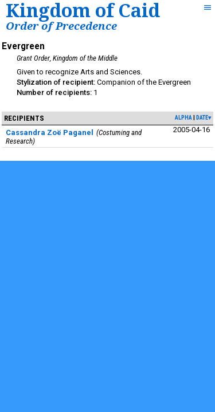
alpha (183, 117)
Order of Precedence (61, 25)
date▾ (203, 117)
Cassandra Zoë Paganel (49, 132)
